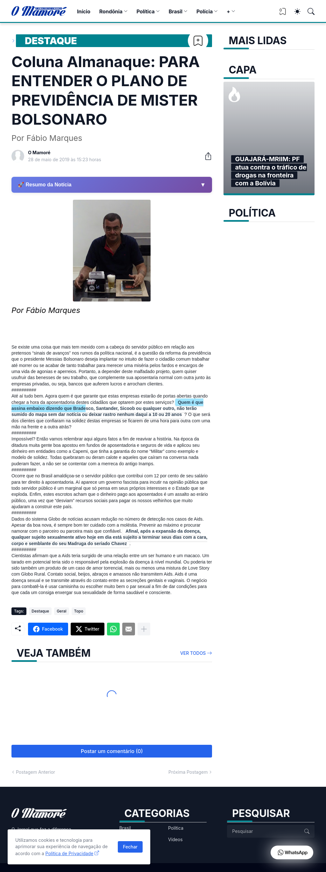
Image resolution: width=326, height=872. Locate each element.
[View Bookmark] (283, 13)
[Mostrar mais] (144, 629)
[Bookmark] (198, 40)
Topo (78, 611)
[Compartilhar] (205, 156)
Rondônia (111, 11)
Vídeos (175, 839)
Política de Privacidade (70, 853)
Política (146, 11)
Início (83, 11)
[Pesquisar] (308, 11)
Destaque (51, 40)
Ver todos (193, 653)
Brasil (175, 11)
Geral (61, 611)
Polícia (204, 11)
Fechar (130, 846)
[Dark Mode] (294, 11)
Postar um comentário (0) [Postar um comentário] (112, 751)
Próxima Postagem (188, 772)
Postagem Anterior (35, 772)
